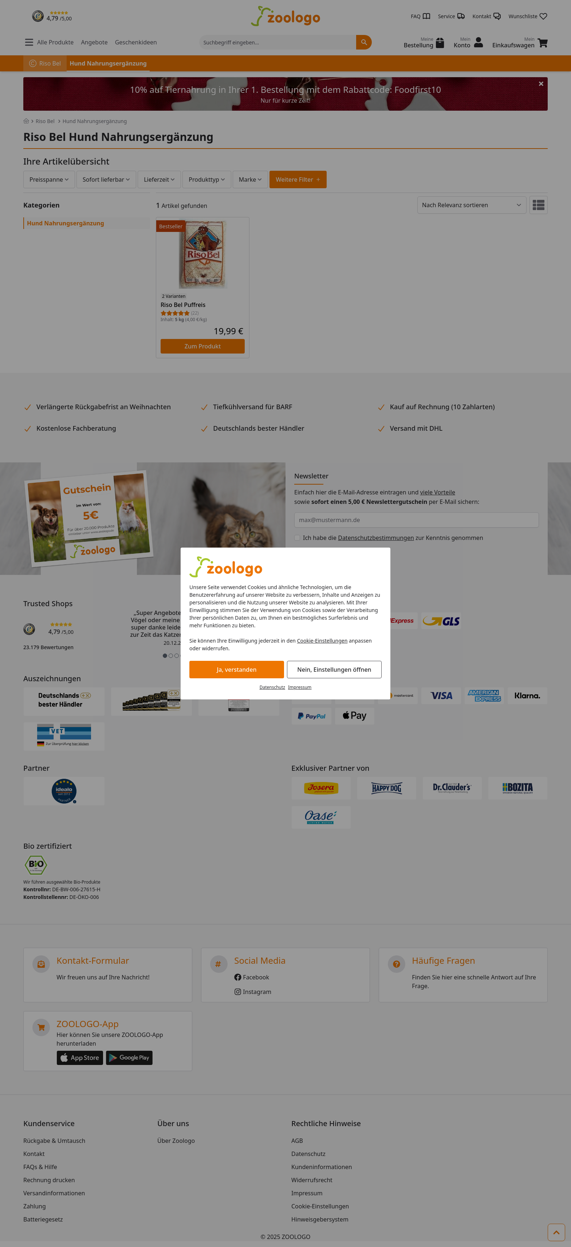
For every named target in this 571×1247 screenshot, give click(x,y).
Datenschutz (272, 687)
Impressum (299, 687)
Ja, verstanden (237, 670)
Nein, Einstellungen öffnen (334, 670)
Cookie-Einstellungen (322, 640)
